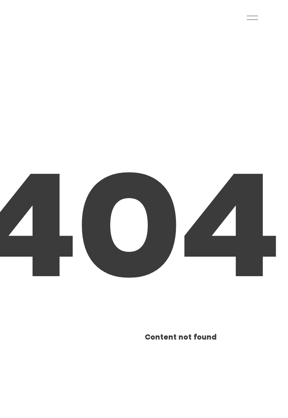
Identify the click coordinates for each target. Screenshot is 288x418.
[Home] (44, 18)
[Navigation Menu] (252, 17)
